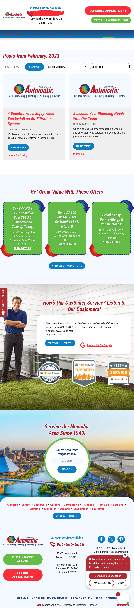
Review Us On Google (91, 345)
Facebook (101, 539)
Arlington (11, 503)
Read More (16, 147)
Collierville (40, 503)
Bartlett (25, 503)
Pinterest (121, 539)
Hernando (88, 503)
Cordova (55, 503)
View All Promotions (67, 266)
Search (34, 62)
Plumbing (78, 150)
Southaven (98, 507)
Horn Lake (104, 503)
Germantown (71, 503)
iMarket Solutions (51, 600)
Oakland (65, 507)
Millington (50, 507)
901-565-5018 (67, 10)
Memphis (34, 507)
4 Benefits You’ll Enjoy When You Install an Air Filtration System (31, 114)
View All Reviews (57, 345)
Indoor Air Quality (18, 155)
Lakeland (118, 503)
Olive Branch (81, 507)
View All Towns (67, 516)
